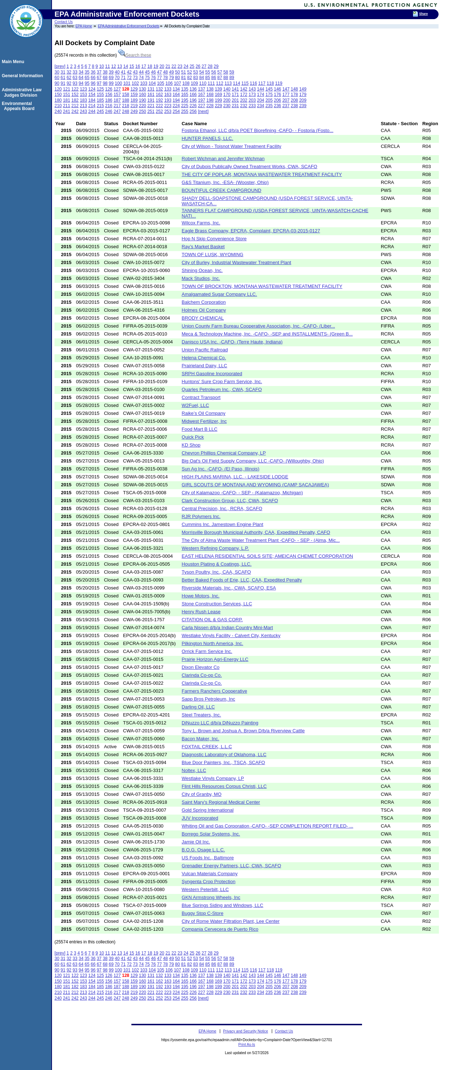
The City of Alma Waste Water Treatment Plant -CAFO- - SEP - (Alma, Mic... (261, 540)
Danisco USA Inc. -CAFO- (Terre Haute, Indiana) (232, 342)
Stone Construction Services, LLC (217, 603)
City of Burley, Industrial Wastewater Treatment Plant (236, 262)
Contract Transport (201, 397)
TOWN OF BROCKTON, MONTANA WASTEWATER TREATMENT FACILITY (262, 286)
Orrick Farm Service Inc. (207, 651)
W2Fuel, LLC (195, 405)
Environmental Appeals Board (19, 106)
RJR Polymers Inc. (201, 516)
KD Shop (191, 445)
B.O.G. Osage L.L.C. (203, 849)
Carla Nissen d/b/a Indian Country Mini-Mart (227, 627)
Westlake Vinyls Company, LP (213, 778)
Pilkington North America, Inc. (212, 643)
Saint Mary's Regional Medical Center (221, 802)
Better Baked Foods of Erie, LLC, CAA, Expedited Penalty (242, 580)
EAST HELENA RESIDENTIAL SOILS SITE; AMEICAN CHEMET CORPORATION (267, 556)
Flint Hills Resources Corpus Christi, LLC (224, 786)
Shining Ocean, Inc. (202, 270)
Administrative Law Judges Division (23, 92)
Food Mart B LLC (199, 429)
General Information (23, 75)
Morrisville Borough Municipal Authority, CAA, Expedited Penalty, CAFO (256, 532)
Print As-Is (246, 1045)
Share (423, 14)
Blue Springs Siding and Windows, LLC (222, 905)
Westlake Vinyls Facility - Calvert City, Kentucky (231, 635)
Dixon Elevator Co (200, 667)
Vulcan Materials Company (209, 873)
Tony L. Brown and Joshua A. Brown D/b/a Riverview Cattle (243, 730)
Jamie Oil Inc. (196, 842)
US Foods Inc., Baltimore (208, 857)
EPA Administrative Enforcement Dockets (128, 26)
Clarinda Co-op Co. (202, 675)
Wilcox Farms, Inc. (201, 222)
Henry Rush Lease (201, 611)
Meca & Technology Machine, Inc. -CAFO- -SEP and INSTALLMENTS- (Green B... (267, 334)
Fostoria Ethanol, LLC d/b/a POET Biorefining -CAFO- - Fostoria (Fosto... (257, 130)
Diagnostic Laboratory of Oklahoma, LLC (224, 754)
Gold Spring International (208, 810)
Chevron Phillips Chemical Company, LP (224, 453)
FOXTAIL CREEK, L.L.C (207, 746)
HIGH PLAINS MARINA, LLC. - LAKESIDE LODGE (235, 476)
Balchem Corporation (204, 302)
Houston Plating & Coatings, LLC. (217, 564)
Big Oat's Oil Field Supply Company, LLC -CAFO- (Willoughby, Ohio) (253, 461)
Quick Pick (193, 437)
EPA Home (83, 26)
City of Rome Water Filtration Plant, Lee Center (230, 921)
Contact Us (64, 22)
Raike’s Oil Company (203, 413)
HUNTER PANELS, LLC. (207, 138)
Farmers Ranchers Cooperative (214, 691)
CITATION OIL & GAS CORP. (212, 619)
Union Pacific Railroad (205, 349)
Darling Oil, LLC (198, 707)
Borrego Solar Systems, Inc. (211, 834)
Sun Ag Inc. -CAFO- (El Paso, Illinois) (220, 469)
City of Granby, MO (201, 794)
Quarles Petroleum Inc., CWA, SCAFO (222, 389)
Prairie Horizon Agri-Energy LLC (215, 659)
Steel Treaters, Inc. (201, 715)
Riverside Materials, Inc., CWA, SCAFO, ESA (229, 588)
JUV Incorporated (200, 818)
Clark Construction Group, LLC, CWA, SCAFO (230, 500)
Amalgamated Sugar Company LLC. (219, 294)
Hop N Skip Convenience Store (214, 238)
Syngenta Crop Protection (208, 881)
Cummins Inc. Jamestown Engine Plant (222, 524)
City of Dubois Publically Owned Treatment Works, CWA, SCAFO (249, 166)
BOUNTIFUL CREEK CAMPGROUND (221, 190)
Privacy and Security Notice (245, 1031)
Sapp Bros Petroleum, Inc (208, 699)
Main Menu (14, 61)
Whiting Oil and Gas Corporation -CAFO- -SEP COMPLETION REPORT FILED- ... (267, 826)
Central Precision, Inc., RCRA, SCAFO (222, 508)
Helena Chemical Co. (204, 357)
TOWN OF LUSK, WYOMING (212, 254)
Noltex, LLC (194, 770)
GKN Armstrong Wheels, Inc (211, 897)
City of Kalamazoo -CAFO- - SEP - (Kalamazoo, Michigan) (242, 492)
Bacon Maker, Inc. (200, 738)
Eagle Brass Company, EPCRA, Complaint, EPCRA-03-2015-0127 (251, 230)
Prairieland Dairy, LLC (204, 365)
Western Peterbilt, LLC (205, 889)
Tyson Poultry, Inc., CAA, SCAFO (216, 572)
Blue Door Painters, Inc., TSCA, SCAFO (223, 762)
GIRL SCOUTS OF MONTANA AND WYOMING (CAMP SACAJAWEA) (255, 484)
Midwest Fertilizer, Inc (204, 421)
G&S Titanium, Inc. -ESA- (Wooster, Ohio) (225, 182)
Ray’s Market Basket (203, 246)
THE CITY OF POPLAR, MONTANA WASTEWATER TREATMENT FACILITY (262, 174)
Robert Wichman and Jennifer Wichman (223, 158)
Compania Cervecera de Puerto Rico (220, 929)
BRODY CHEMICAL (203, 318)
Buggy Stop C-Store (202, 913)
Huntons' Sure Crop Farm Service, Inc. (222, 381)
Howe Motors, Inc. (200, 595)
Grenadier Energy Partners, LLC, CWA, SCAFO (231, 865)
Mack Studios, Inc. (201, 278)
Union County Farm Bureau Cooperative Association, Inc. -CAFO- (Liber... (258, 326)
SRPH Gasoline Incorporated (212, 373)
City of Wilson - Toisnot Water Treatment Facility (231, 146)
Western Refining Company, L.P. (215, 548)
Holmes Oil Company (204, 310)
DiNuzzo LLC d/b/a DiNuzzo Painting (220, 722)
